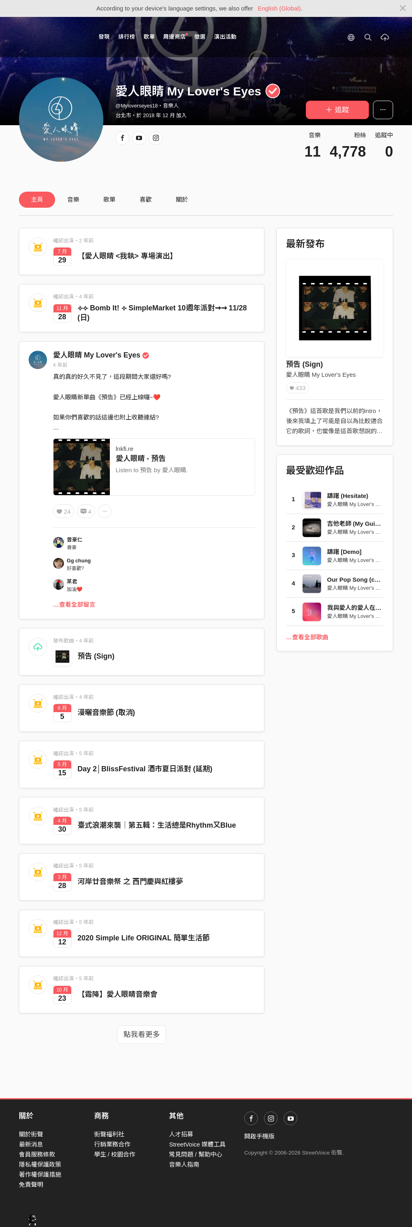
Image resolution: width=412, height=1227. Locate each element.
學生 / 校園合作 (115, 1154)
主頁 (37, 199)
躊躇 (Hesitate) (348, 495)
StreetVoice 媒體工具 (197, 1144)
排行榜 (126, 37)
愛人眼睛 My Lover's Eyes (101, 355)
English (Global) (279, 8)
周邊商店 (175, 36)
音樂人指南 (184, 1164)
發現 (104, 37)
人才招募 (181, 1134)
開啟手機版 (259, 1136)
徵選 (200, 37)
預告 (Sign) (96, 656)
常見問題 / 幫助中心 (195, 1154)
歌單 (149, 37)
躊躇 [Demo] (344, 551)
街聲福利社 (109, 1134)
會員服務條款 (37, 1154)
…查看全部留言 (74, 604)
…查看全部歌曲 (307, 637)
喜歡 (146, 199)
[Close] (403, 8)
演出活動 (225, 37)
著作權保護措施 (40, 1174)
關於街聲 (31, 1134)
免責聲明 (31, 1184)
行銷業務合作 (112, 1144)
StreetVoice (52, 37)
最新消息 (31, 1144)
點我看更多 (142, 1035)
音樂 (73, 199)
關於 (182, 199)
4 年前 (60, 365)
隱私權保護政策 (40, 1164)
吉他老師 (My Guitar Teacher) (368, 523)
